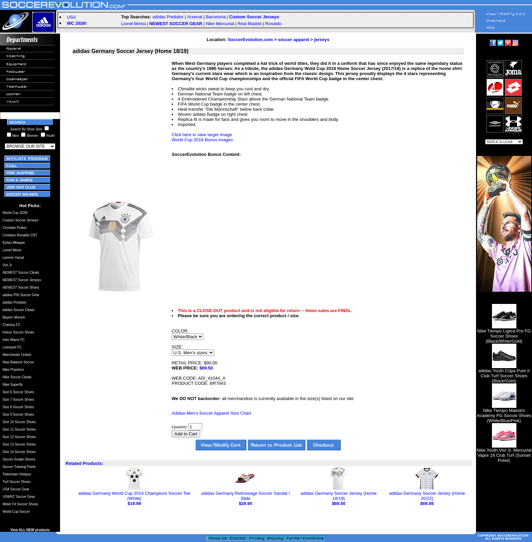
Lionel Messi (133, 23)
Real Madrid (249, 23)
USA (71, 17)
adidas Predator (168, 16)
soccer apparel (293, 39)
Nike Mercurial (220, 23)
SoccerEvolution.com (250, 39)
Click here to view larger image (202, 134)
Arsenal (194, 16)
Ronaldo (273, 23)
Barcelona (216, 16)
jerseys (321, 39)
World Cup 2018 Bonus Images (202, 139)
